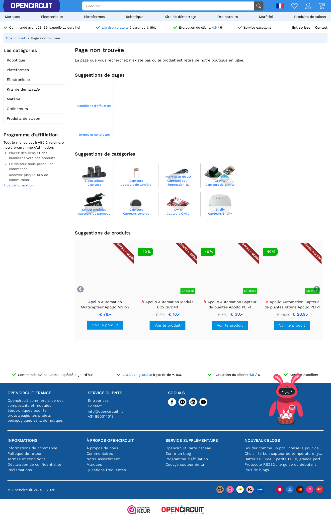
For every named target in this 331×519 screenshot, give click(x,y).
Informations (22, 440)
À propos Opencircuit (110, 440)
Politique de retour (24, 453)
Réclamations (19, 470)
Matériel (266, 17)
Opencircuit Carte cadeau (188, 448)
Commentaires (99, 453)
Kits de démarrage (180, 17)
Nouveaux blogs (262, 440)
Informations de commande (32, 448)
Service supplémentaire (192, 440)
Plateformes (94, 17)
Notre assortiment (103, 459)
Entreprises (301, 27)
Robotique (134, 17)
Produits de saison (310, 17)
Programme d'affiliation (187, 459)
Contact (321, 27)
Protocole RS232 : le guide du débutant (280, 464)
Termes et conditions (26, 459)
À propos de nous (102, 448)
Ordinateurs (227, 17)
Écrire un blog (178, 453)
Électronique (52, 17)
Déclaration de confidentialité (34, 464)
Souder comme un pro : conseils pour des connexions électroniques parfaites (284, 448)
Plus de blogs (257, 470)
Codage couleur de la (185, 464)
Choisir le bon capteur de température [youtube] (284, 453)
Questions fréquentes (106, 470)
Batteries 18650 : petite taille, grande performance (284, 459)
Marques (12, 17)
